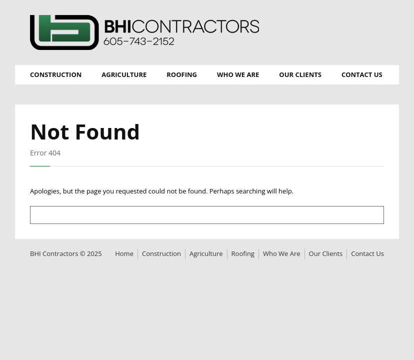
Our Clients (300, 74)
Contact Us (362, 74)
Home (124, 253)
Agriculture (124, 74)
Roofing (181, 74)
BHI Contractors (144, 32)
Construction (56, 74)
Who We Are (238, 74)
